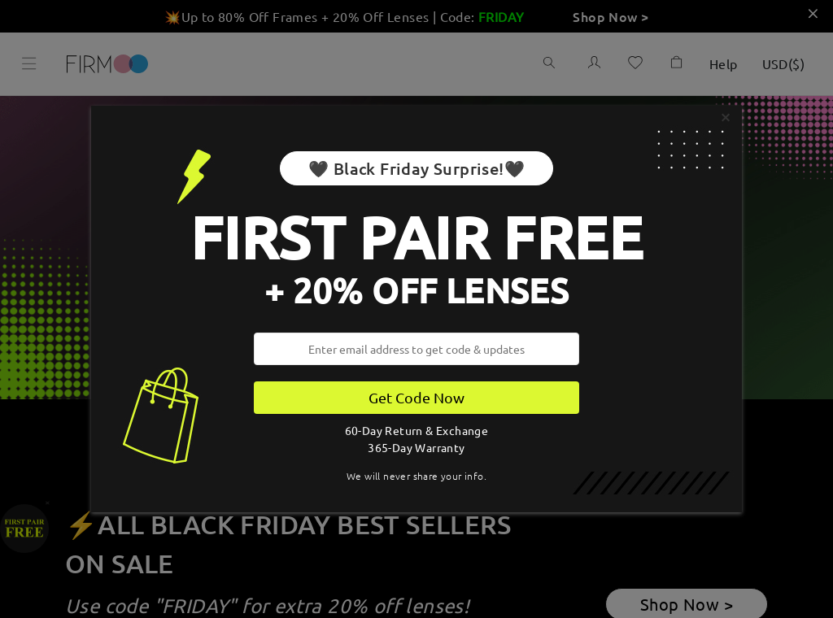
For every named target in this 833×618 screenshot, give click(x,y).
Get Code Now (416, 397)
